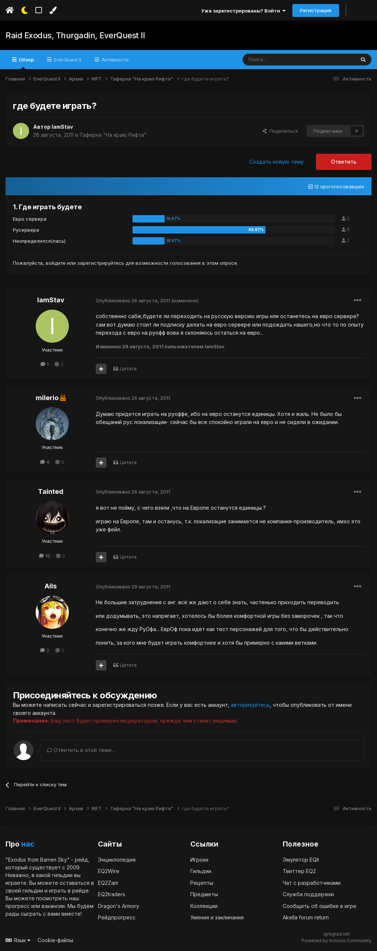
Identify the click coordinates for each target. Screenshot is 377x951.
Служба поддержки (308, 894)
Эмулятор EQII (301, 859)
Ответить (343, 161)
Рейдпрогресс (116, 917)
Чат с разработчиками (312, 882)
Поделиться (280, 131)
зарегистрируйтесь (100, 263)
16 (44, 556)
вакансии (53, 905)
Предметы (204, 894)
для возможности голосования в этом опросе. (181, 263)
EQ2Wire (108, 871)
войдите (56, 263)
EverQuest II (67, 60)
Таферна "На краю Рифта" (113, 135)
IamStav (63, 127)
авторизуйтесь (250, 705)
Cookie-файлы (55, 940)
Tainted (50, 491)
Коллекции (204, 905)
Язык (18, 940)
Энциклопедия (116, 859)
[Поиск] (282, 59)
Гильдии (200, 871)
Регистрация (315, 10)
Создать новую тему (276, 161)
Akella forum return (306, 917)
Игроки (199, 859)
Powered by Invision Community (336, 940)
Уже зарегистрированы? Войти (243, 11)
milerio (47, 398)
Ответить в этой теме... (81, 750)
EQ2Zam (108, 882)
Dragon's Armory (118, 905)
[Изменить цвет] (53, 10)
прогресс (18, 905)
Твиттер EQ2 (299, 871)
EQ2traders (111, 894)
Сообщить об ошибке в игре (319, 905)
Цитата (128, 368)
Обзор (26, 63)
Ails (51, 586)
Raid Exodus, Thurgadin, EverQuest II (75, 35)
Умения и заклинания (217, 917)
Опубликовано (133, 300)
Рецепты (201, 882)
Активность (114, 60)
